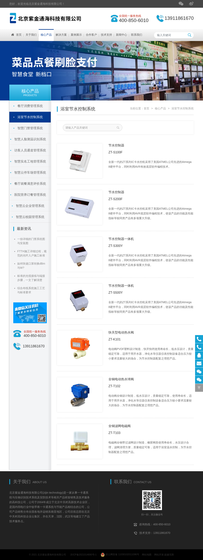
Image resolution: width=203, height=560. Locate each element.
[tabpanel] (101, 70)
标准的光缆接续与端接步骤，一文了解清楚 (31, 278)
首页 (146, 108)
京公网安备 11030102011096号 (120, 554)
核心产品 (160, 108)
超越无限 (169, 553)
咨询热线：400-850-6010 (152, 523)
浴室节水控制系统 (182, 108)
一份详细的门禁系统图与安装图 (31, 241)
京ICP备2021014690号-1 (83, 553)
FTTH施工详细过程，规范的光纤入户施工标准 (32, 253)
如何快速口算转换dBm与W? (31, 265)
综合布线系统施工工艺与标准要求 (31, 290)
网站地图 (146, 553)
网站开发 (159, 553)
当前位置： (137, 108)
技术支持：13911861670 (152, 531)
